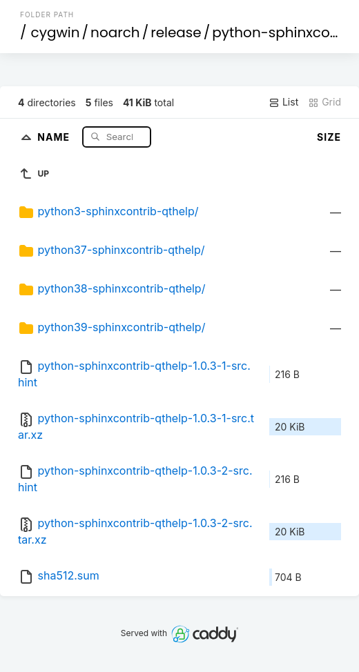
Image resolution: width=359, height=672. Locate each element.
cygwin (55, 32)
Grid (324, 102)
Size (329, 137)
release (176, 32)
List (283, 102)
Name (54, 136)
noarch (115, 32)
